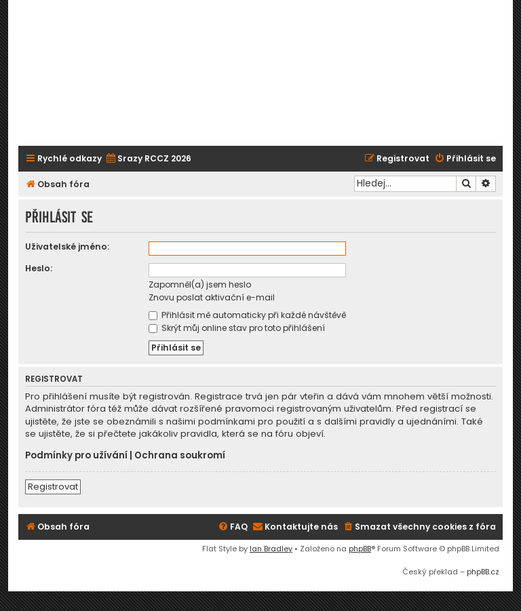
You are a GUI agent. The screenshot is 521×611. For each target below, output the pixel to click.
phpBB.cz (483, 571)
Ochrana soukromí (179, 456)
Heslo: (38, 268)
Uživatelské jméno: (67, 246)
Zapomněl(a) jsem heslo (200, 284)
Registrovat (53, 486)
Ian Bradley (271, 548)
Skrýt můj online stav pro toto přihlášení (237, 328)
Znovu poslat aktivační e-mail (212, 297)
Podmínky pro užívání (76, 456)
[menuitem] (148, 159)
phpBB (360, 548)
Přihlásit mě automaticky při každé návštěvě (247, 315)
